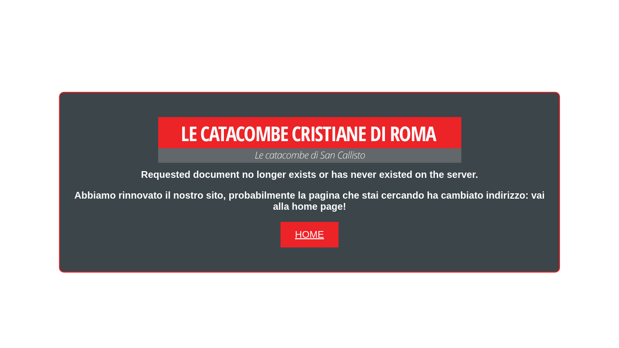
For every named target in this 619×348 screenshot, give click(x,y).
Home (309, 234)
